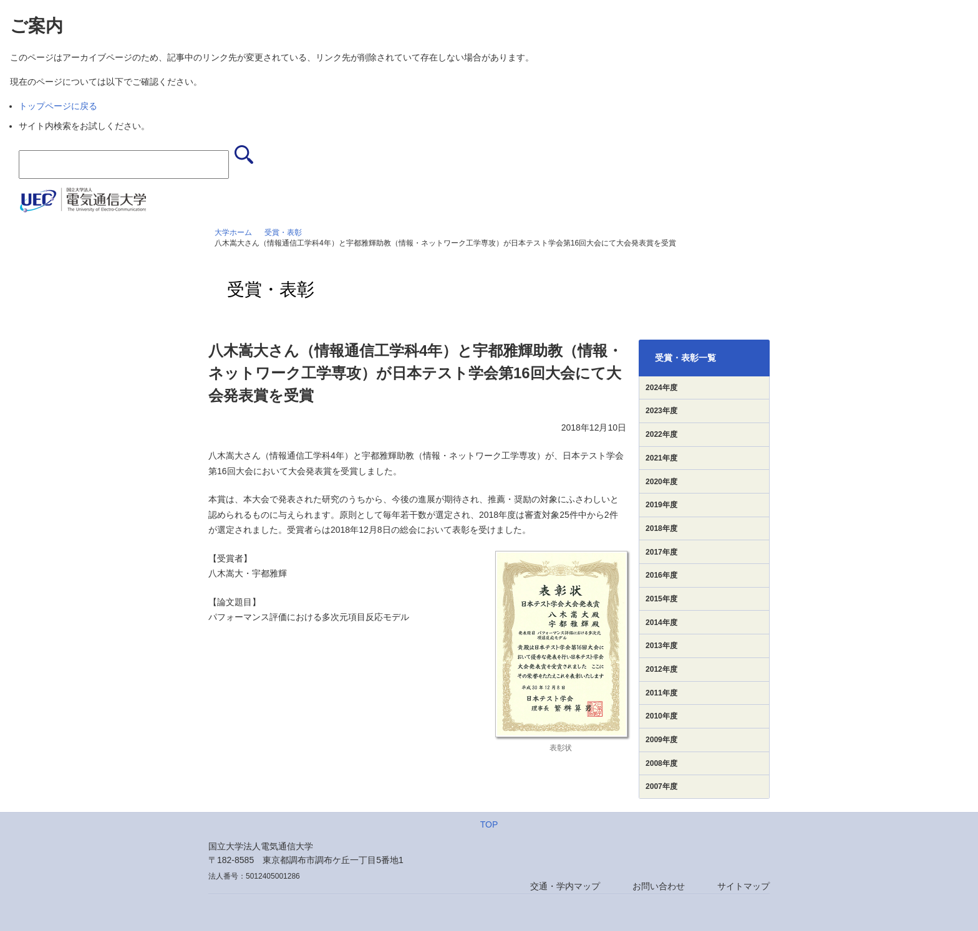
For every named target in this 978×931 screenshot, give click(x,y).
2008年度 (661, 763)
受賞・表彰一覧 (685, 358)
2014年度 (661, 622)
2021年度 (661, 458)
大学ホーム (233, 232)
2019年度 (661, 504)
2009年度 (661, 739)
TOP (489, 824)
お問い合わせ (658, 886)
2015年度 (661, 598)
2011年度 (661, 693)
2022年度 (661, 434)
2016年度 (661, 575)
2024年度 (661, 387)
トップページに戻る (58, 106)
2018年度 (661, 528)
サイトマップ (743, 886)
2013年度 (661, 645)
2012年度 (661, 669)
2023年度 (661, 410)
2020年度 (661, 481)
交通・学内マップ (565, 886)
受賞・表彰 (283, 232)
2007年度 (661, 786)
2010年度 (661, 716)
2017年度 (661, 552)
